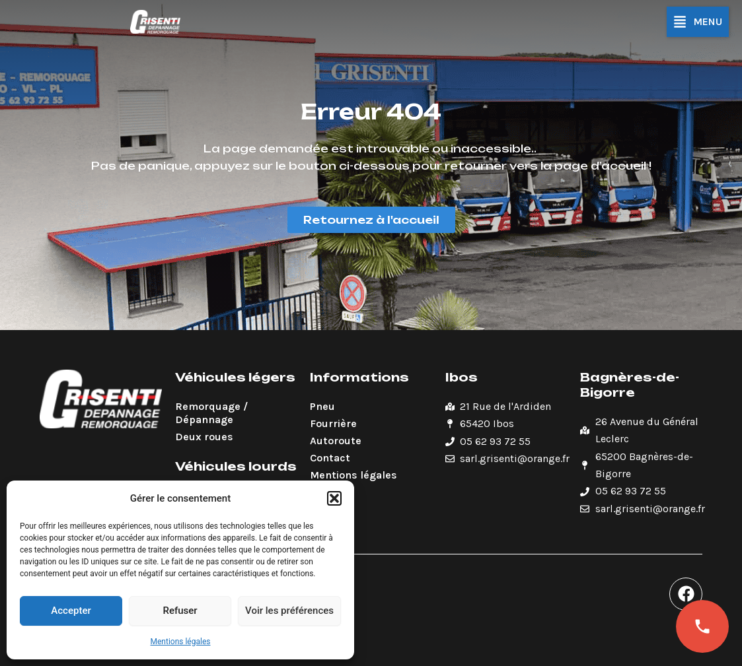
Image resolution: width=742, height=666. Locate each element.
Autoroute (335, 440)
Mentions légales (181, 641)
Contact (330, 457)
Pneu (322, 406)
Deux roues (204, 436)
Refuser (180, 610)
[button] (334, 498)
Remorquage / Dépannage (211, 413)
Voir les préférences (289, 610)
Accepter (71, 610)
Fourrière (333, 423)
